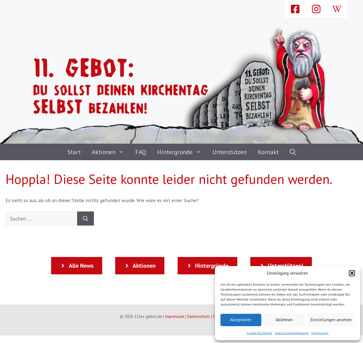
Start (74, 152)
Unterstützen (229, 152)
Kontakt (268, 152)
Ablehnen (284, 319)
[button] (352, 273)
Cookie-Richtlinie (259, 333)
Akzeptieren (240, 319)
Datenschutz (198, 316)
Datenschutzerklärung (292, 333)
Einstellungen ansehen (331, 319)
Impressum (319, 333)
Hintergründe (182, 152)
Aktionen (111, 152)
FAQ (140, 152)
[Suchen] (85, 218)
